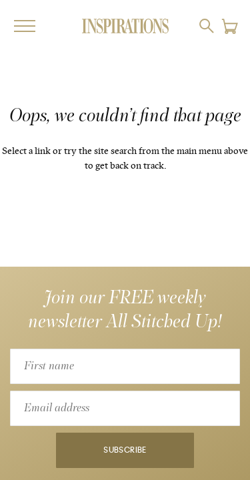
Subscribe (124, 450)
